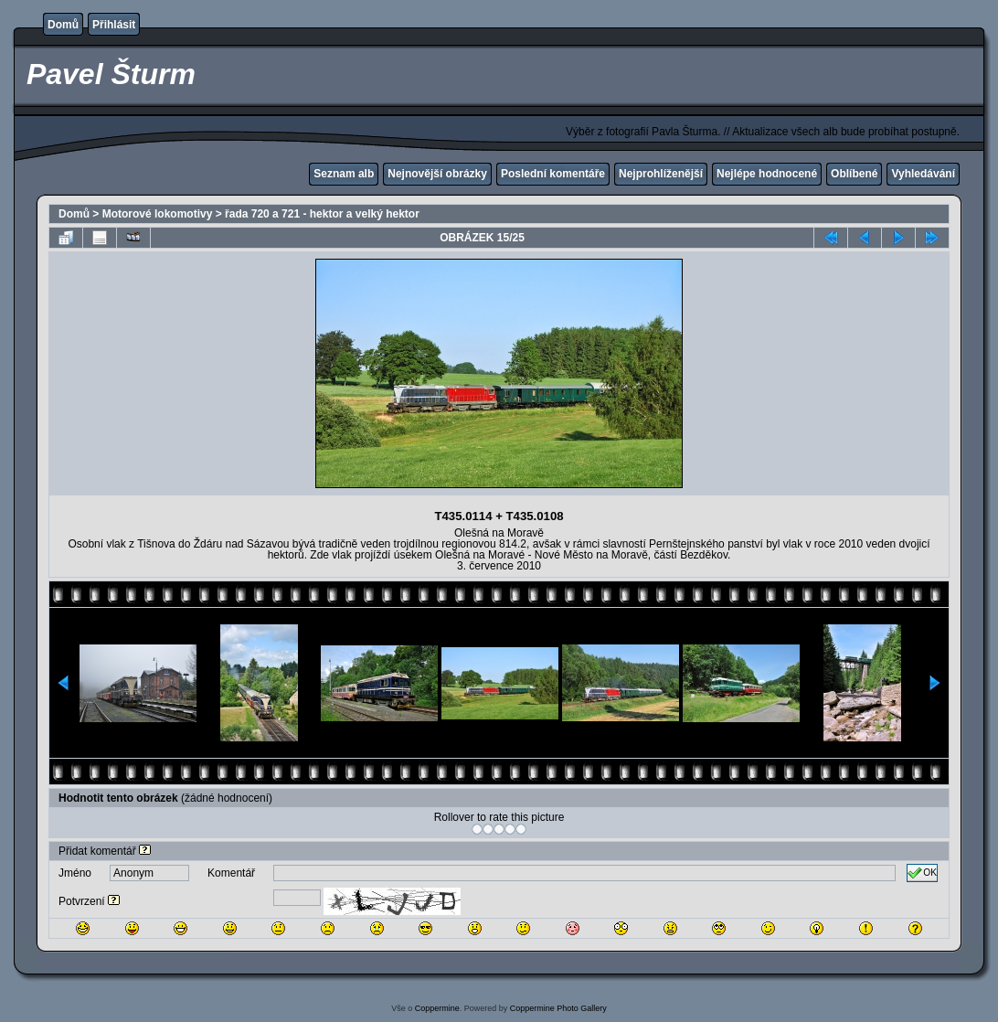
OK (922, 873)
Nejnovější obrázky (437, 173)
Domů (63, 24)
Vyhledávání (923, 173)
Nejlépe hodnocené (767, 173)
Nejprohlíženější (661, 173)
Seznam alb (343, 173)
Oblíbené (854, 173)
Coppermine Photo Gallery (558, 1008)
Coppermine (437, 1008)
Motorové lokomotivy (157, 214)
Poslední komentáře (553, 173)
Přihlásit (113, 24)
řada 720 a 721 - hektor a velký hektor (322, 214)
